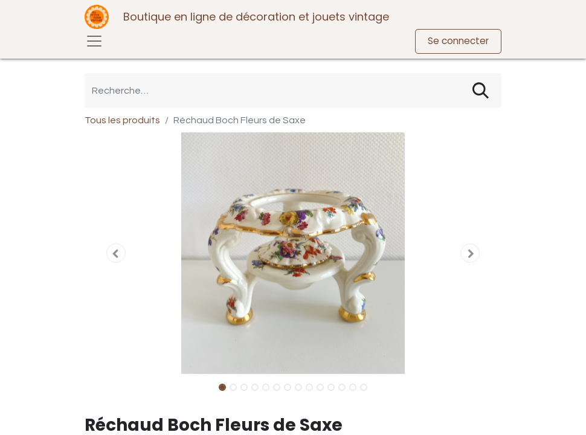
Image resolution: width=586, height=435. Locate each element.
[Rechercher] (480, 90)
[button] (116, 253)
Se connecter (458, 40)
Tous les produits (122, 120)
